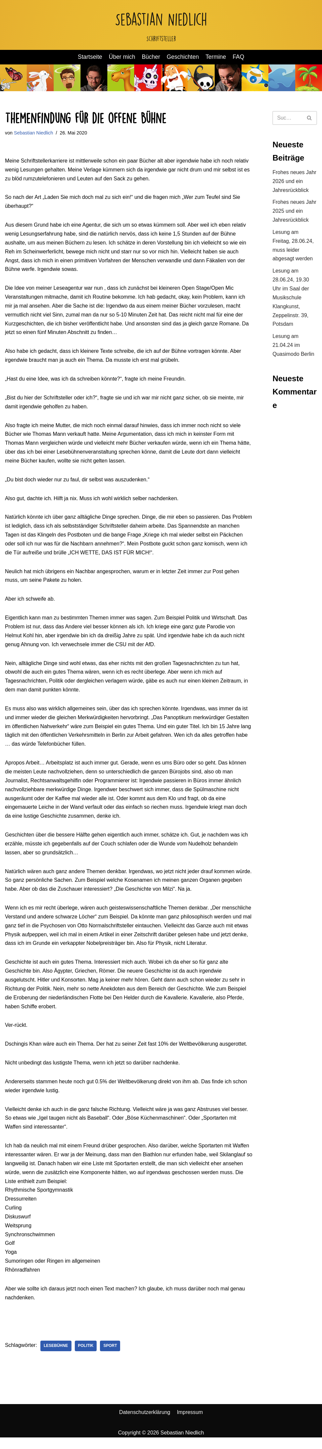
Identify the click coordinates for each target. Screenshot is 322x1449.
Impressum (190, 1424)
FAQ (239, 57)
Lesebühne (56, 1357)
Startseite (89, 57)
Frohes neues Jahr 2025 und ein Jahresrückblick (294, 212)
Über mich (122, 57)
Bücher (151, 57)
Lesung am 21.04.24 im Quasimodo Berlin (293, 347)
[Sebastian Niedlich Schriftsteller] (161, 25)
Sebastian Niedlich (33, 132)
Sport (110, 1357)
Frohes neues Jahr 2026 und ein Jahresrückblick (294, 182)
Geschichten (183, 57)
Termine (216, 57)
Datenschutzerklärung (144, 1424)
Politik (86, 1357)
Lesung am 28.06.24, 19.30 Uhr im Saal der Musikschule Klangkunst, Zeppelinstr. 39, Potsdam (290, 299)
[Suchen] (287, 118)
